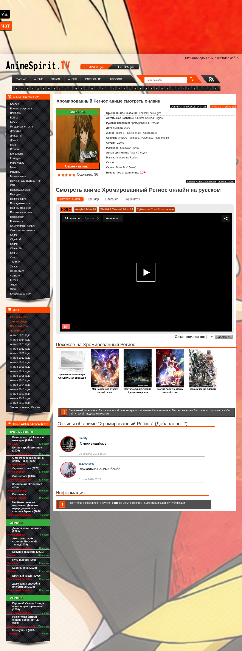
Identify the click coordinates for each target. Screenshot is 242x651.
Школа (14, 280)
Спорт (13, 257)
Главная (21, 79)
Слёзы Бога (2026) (24, 476)
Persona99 (147, 137)
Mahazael (189, 106)
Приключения (18, 198)
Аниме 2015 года (20, 380)
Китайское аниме (20, 293)
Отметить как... (78, 166)
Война (14, 117)
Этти (13, 289)
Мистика (15, 171)
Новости (116, 79)
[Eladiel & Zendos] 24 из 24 (116, 209)
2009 (127, 127)
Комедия (15, 158)
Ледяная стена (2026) (25, 468)
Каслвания (19, 494)
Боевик (14, 104)
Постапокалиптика (21, 212)
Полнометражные (20, 207)
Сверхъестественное (22, 230)
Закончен (78, 112)
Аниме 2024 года (20, 339)
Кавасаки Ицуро (129, 147)
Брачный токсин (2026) (27, 575)
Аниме (38, 79)
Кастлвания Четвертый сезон (27, 486)
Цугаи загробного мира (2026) (27, 449)
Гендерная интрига (21, 126)
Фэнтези (15, 275)
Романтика (16, 221)
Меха (13, 167)
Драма (14, 140)
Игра (13, 144)
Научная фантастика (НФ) (25, 180)
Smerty (83, 438)
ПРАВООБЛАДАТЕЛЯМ (199, 58)
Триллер (15, 262)
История (15, 149)
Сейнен (14, 253)
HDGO (66, 209)
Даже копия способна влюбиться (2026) (26, 585)
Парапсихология (20, 189)
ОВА (13, 185)
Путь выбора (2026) (24, 559)
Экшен (14, 284)
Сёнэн (14, 244)
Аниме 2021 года (20, 353)
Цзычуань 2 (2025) (24, 630)
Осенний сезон (19, 317)
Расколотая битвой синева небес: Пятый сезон (25, 619)
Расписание (93, 79)
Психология (17, 216)
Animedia (134, 137)
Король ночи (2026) (24, 567)
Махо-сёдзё (17, 162)
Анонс (72, 79)
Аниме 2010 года (20, 402)
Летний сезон (18, 330)
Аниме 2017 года (20, 371)
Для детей (16, 135)
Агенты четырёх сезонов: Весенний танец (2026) (24, 541)
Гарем (13, 122)
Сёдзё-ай (15, 239)
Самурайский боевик (22, 225)
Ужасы (14, 266)
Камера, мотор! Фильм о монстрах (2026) (28, 439)
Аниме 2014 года (20, 384)
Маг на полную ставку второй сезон (170, 389)
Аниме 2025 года (20, 335)
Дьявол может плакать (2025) (27, 530)
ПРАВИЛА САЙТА (228, 58)
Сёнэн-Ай (16, 248)
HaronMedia (162, 137)
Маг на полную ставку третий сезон (105, 389)
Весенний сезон (19, 326)
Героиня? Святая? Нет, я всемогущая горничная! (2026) (28, 606)
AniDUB (122, 137)
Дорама (55, 79)
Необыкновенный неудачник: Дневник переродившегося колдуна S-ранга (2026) (26, 507)
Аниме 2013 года (20, 389)
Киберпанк (16, 153)
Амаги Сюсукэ (138, 152)
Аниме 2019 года (20, 362)
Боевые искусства (21, 108)
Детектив (15, 131)
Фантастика (17, 271)
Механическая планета (203, 387)
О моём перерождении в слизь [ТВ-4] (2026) (28, 459)
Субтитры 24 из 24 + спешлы (155, 209)
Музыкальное (18, 176)
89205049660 (86, 463)
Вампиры (15, 113)
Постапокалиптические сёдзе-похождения (138, 389)
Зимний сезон (18, 321)
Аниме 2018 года (20, 366)
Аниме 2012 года (20, 393)
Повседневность (20, 203)
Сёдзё (14, 234)
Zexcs (120, 142)
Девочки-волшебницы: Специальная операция (72, 375)
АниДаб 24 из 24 (85, 209)
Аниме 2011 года (20, 398)
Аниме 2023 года (20, 344)
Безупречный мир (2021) (27, 551)
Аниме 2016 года (20, 375)
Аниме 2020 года (20, 357)
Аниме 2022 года (20, 348)
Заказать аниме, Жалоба (25, 407)
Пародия (15, 194)
